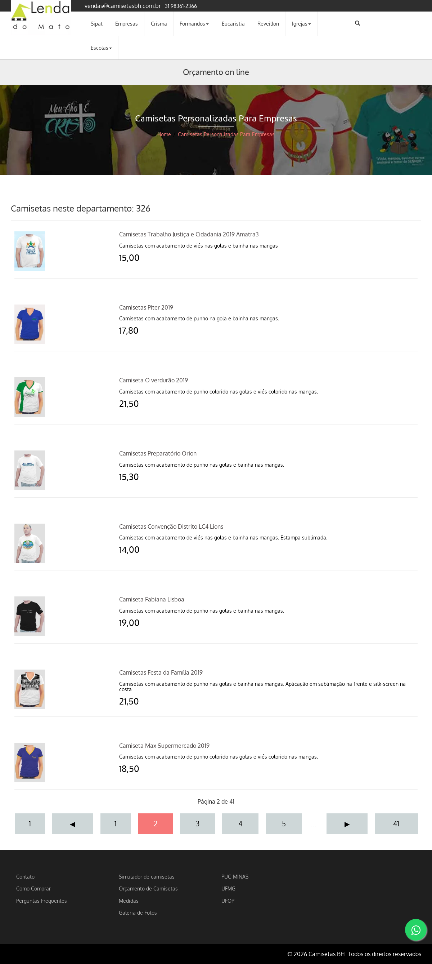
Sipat (97, 23)
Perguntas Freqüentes (41, 900)
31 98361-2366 (181, 6)
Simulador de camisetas (147, 876)
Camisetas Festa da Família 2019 (161, 672)
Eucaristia (233, 23)
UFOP (227, 900)
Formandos (194, 23)
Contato (25, 876)
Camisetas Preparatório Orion (158, 453)
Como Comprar (33, 888)
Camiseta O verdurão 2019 (153, 380)
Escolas (101, 47)
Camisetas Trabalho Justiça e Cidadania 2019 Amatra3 (189, 234)
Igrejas (301, 23)
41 (396, 823)
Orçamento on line (216, 72)
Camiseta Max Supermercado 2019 (164, 745)
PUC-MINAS (234, 876)
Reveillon (268, 23)
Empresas (126, 23)
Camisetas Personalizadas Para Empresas (226, 134)
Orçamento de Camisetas (148, 888)
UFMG (228, 888)
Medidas (129, 900)
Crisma (159, 23)
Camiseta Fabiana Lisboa (151, 599)
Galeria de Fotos (138, 912)
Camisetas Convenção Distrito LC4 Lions (171, 526)
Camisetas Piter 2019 (146, 307)
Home (164, 134)
